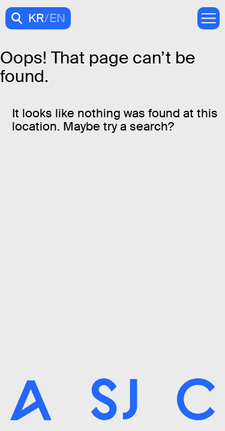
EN (57, 18)
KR (36, 18)
